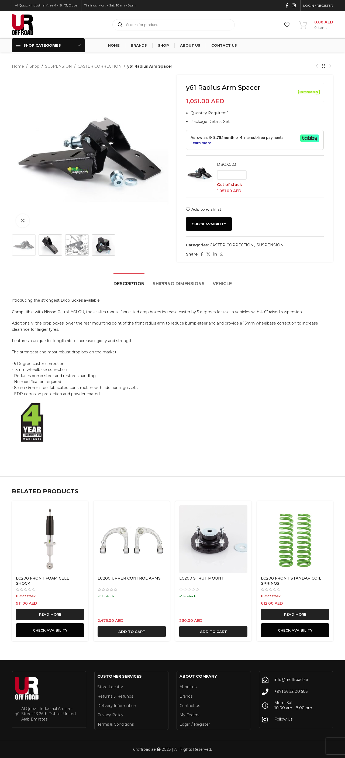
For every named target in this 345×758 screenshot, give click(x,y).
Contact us (190, 705)
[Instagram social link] (294, 5)
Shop (34, 66)
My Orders (189, 714)
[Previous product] (317, 66)
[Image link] (27, 688)
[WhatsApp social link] (221, 254)
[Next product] (330, 66)
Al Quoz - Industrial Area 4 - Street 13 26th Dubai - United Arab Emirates (48, 714)
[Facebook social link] (287, 5)
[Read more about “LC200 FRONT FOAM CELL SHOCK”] (50, 614)
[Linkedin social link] (215, 254)
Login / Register (195, 724)
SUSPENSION (58, 66)
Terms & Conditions (115, 724)
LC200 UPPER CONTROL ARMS (129, 578)
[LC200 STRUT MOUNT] (213, 539)
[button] (132, 631)
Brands (186, 696)
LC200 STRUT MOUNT (201, 578)
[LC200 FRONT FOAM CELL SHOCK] (50, 539)
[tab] (128, 281)
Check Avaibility (209, 224)
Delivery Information (116, 705)
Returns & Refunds (115, 696)
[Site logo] (22, 24)
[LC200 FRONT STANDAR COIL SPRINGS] (295, 539)
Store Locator (110, 686)
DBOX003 (226, 164)
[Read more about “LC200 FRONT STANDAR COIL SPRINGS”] (295, 614)
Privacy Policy (110, 714)
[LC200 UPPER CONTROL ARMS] (132, 539)
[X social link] (208, 254)
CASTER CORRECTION (100, 66)
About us (188, 686)
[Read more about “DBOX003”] (232, 175)
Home (18, 66)
